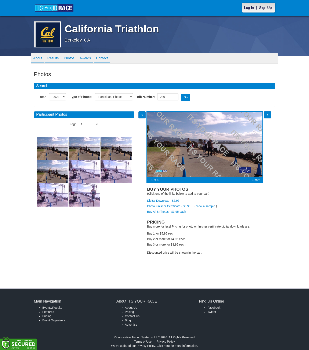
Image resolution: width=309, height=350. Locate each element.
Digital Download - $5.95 (163, 200)
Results (56, 59)
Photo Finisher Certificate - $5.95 (168, 206)
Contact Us (132, 316)
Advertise (131, 324)
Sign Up (265, 8)
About (38, 59)
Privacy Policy (165, 341)
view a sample (205, 206)
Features (48, 312)
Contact (111, 59)
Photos (74, 59)
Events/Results (52, 307)
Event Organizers (53, 320)
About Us (131, 307)
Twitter (211, 312)
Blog (128, 320)
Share (256, 180)
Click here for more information (177, 345)
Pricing (46, 316)
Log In (249, 8)
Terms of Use (143, 341)
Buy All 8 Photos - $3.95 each (166, 211)
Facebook (213, 307)
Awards (92, 59)
